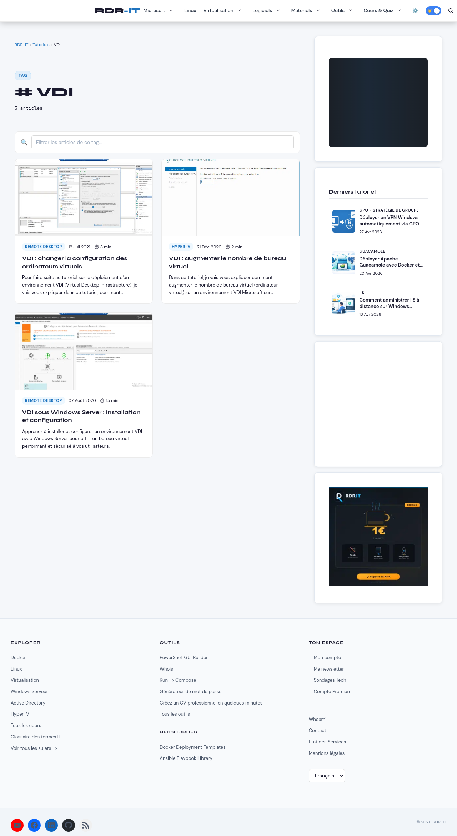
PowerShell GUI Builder (184, 658)
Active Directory (28, 703)
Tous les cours (26, 725)
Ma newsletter (329, 669)
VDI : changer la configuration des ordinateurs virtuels (74, 262)
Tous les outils (175, 714)
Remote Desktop (43, 246)
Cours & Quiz (384, 10)
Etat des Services (327, 742)
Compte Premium (332, 691)
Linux (190, 11)
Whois (166, 669)
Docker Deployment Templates (192, 747)
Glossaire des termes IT (36, 737)
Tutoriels (41, 45)
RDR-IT (117, 10)
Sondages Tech (330, 680)
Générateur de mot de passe (190, 691)
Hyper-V (181, 246)
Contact (317, 730)
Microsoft (160, 10)
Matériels (307, 10)
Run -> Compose (178, 680)
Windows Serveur (29, 691)
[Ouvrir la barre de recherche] (451, 10)
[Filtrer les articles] (162, 142)
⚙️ (415, 11)
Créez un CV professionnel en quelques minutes (211, 703)
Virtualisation (224, 10)
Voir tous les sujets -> (34, 748)
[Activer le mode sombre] (433, 10)
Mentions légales (327, 753)
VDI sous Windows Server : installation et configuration (81, 416)
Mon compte (327, 658)
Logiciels (268, 10)
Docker (18, 658)
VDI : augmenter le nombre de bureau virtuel (227, 262)
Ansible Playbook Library (186, 758)
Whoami (318, 719)
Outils (344, 10)
